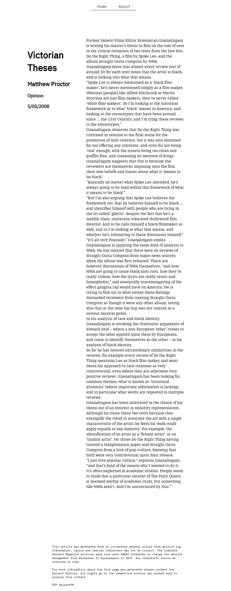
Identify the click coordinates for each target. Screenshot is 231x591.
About (124, 6)
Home (102, 6)
